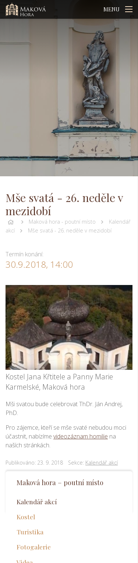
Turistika (30, 531)
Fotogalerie (34, 546)
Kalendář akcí (101, 462)
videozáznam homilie (80, 436)
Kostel (26, 516)
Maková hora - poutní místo (62, 221)
